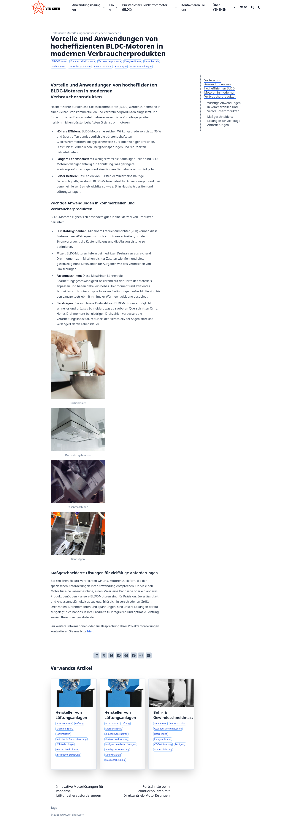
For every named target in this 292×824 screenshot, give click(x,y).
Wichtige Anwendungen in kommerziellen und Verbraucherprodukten (224, 107)
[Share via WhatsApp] (141, 655)
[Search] (252, 7)
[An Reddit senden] (119, 655)
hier (90, 631)
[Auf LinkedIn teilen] (96, 655)
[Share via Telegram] (149, 655)
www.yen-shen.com (72, 814)
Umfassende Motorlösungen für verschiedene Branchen (85, 33)
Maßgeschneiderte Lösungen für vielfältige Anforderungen (223, 121)
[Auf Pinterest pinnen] (126, 655)
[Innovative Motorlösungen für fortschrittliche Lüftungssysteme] (73, 724)
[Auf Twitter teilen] (104, 655)
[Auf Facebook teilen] (134, 655)
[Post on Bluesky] (111, 655)
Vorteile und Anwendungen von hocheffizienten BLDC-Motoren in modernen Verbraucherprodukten (220, 88)
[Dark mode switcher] (259, 7)
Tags (54, 808)
